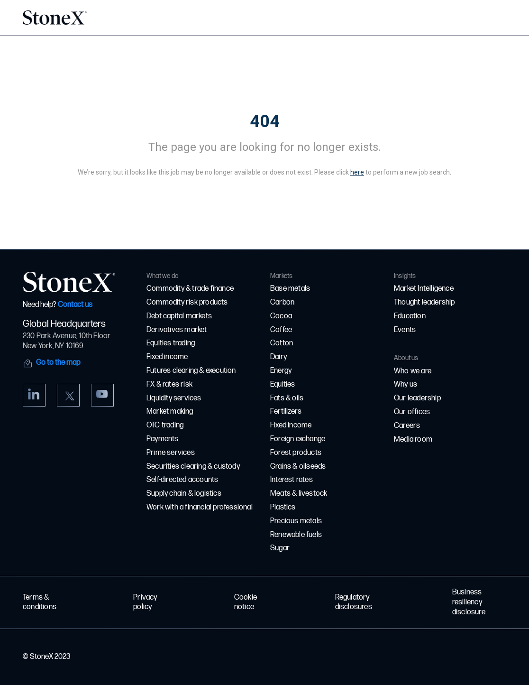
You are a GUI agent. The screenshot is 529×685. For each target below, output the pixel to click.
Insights (405, 276)
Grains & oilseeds (298, 466)
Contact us (75, 304)
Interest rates (291, 479)
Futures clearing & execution (191, 370)
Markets (281, 276)
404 (265, 121)
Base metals (290, 288)
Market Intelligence (424, 288)
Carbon (282, 302)
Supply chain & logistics (183, 493)
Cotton (281, 343)
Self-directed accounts (182, 479)
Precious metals (296, 521)
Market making (169, 411)
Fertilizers (285, 411)
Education (410, 316)
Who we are (412, 371)
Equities (282, 384)
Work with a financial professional (199, 507)
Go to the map (58, 362)
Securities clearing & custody (193, 466)
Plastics (283, 507)
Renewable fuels (296, 534)
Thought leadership (424, 302)
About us (406, 358)
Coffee (281, 329)
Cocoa (281, 316)
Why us (405, 384)
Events (405, 329)
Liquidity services (173, 398)
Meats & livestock (298, 493)
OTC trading (164, 425)
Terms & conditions (39, 602)
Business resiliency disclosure (468, 602)
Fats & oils (286, 398)
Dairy (278, 356)
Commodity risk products (187, 302)
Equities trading (170, 343)
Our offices (412, 412)
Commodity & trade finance (190, 288)
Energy (281, 370)
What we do (162, 276)
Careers (407, 425)
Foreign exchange (297, 439)
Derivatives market (176, 329)
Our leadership (417, 398)
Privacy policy (145, 602)
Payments (162, 439)
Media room (413, 439)
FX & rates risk (169, 384)
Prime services (170, 452)
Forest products (295, 452)
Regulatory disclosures (353, 602)
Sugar (280, 548)
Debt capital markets (179, 316)
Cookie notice (245, 602)
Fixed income (167, 356)
